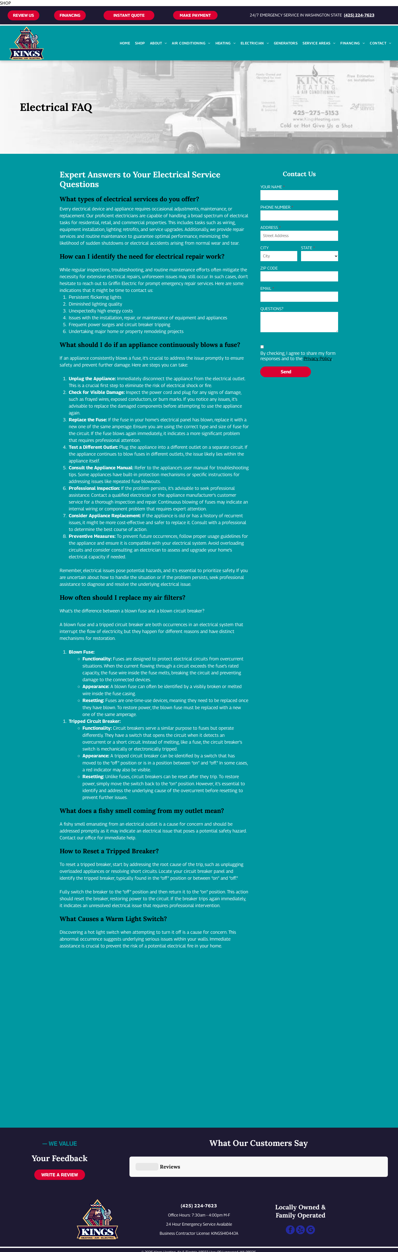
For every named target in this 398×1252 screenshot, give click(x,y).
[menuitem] (125, 43)
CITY (264, 247)
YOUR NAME (271, 187)
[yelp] (300, 1206)
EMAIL (265, 288)
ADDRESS (269, 227)
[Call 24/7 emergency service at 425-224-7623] (21, 1246)
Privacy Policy (318, 358)
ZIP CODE (269, 268)
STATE (306, 247)
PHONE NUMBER (275, 207)
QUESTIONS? (271, 308)
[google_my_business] (310, 1206)
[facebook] (290, 1206)
